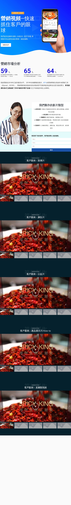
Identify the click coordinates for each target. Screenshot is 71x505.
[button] (18, 13)
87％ (45, 82)
